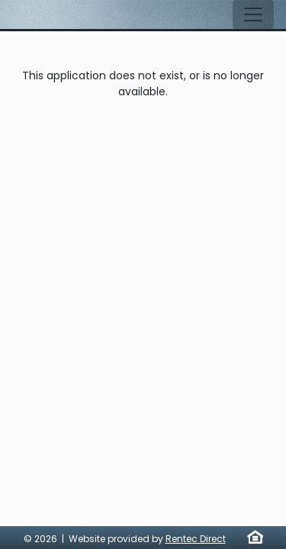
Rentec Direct (195, 538)
